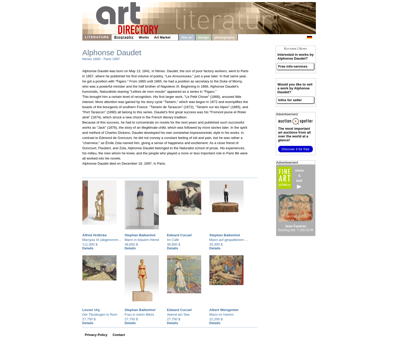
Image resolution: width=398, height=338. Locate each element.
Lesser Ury (91, 310)
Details (88, 248)
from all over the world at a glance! (294, 134)
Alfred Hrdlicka (94, 235)
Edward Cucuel (179, 235)
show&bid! (299, 178)
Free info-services (292, 66)
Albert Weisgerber (224, 310)
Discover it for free (295, 149)
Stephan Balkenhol (140, 235)
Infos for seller (290, 100)
